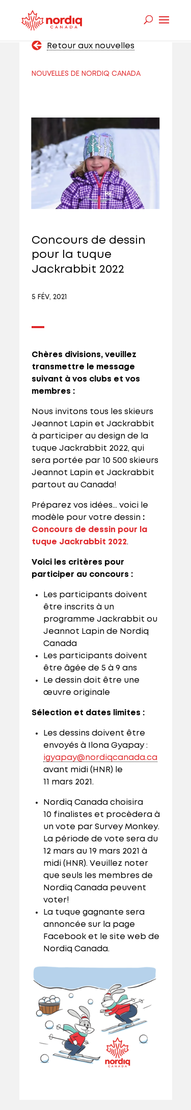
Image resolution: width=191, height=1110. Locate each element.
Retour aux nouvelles (90, 46)
